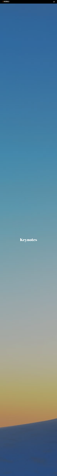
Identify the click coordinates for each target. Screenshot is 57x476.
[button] (54, 2)
